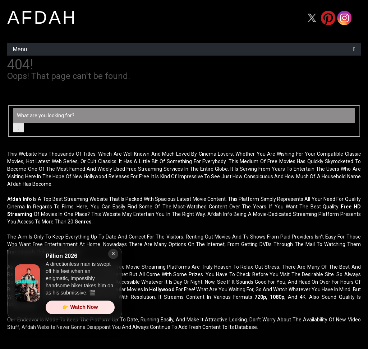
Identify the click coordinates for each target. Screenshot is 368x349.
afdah (42, 18)
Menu (20, 49)
